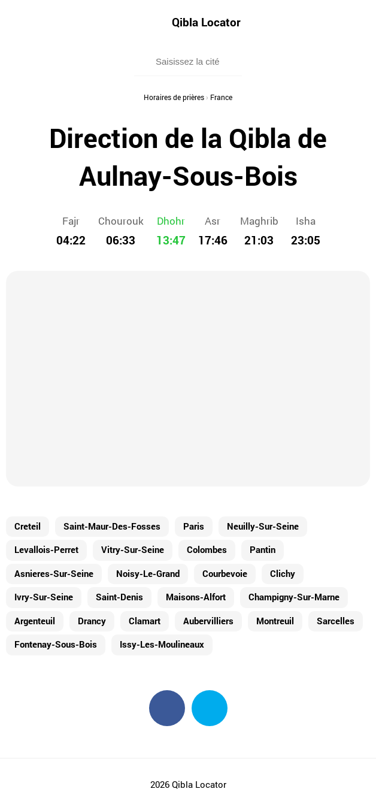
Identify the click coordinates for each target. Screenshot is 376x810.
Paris (193, 526)
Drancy (92, 621)
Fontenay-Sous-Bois (55, 644)
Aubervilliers (208, 621)
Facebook (167, 708)
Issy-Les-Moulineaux (162, 644)
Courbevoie (224, 573)
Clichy (282, 573)
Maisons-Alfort (196, 597)
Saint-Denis (119, 597)
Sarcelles (335, 621)
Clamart (144, 621)
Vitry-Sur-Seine (132, 549)
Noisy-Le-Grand (148, 573)
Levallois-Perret (46, 549)
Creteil (27, 526)
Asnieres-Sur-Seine (53, 573)
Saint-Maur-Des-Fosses (111, 526)
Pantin (262, 549)
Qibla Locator (206, 21)
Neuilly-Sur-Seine (263, 526)
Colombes (207, 549)
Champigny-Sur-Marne (293, 597)
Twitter (210, 708)
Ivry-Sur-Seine (43, 597)
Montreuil (275, 621)
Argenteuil (34, 621)
